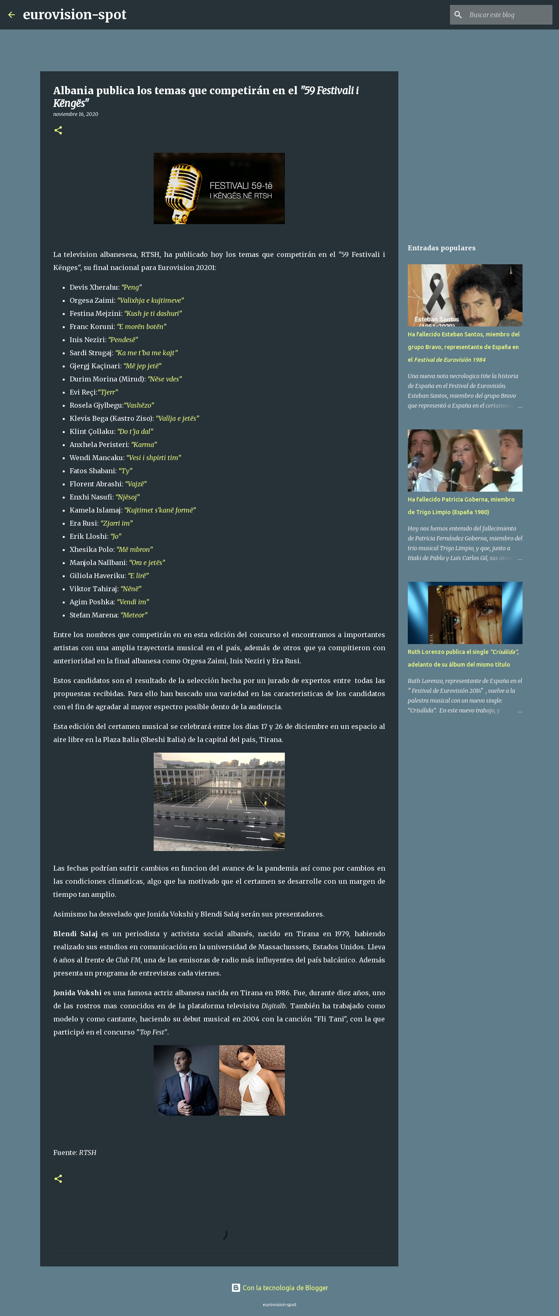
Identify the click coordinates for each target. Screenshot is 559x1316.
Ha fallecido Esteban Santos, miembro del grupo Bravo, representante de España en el (464, 347)
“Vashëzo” (139, 405)
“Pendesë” (123, 340)
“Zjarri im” (116, 523)
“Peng (130, 287)
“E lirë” (138, 576)
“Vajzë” (135, 484)
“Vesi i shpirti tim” (153, 458)
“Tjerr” (108, 392)
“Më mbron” (134, 549)
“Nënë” (130, 589)
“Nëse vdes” (165, 379)
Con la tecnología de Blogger (279, 1287)
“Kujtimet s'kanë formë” (159, 510)
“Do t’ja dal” (135, 431)
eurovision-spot (75, 15)
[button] (58, 130)
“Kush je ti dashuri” (153, 313)
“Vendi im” (133, 602)
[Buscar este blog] (509, 15)
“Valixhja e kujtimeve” (150, 300)
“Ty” (125, 471)
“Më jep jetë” (142, 366)
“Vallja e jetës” (177, 418)
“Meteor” (133, 615)
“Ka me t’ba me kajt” (146, 353)
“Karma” (144, 444)
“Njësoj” (127, 497)
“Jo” (115, 536)
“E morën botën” (141, 326)
